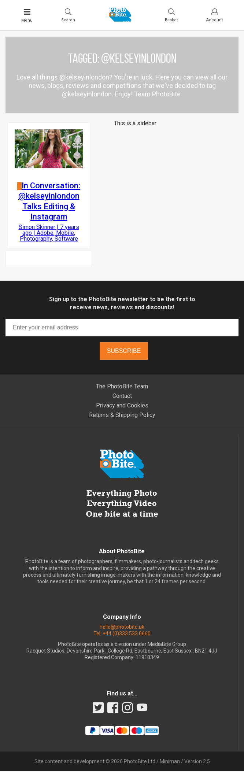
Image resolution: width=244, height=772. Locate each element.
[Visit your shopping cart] (171, 15)
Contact (122, 396)
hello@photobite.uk (122, 628)
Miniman (170, 762)
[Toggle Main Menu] (27, 15)
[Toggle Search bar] (68, 15)
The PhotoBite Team (122, 387)
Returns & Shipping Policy (122, 415)
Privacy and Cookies (122, 406)
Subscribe (124, 351)
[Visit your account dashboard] (214, 15)
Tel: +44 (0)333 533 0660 (122, 634)
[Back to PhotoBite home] (120, 19)
